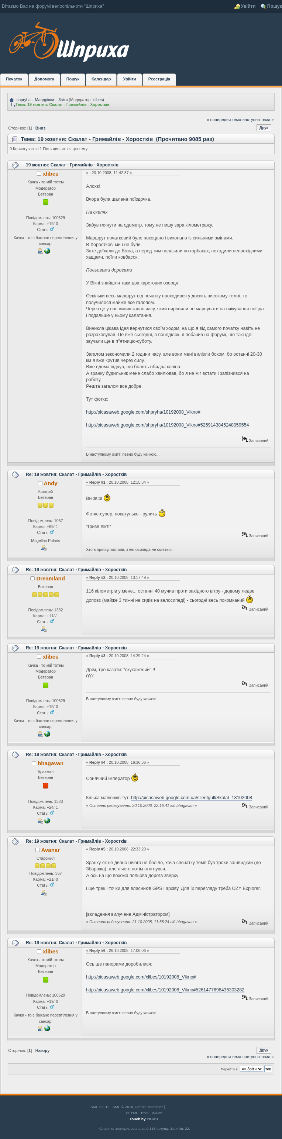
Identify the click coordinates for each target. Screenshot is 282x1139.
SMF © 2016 (123, 1107)
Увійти (248, 6)
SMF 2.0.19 (100, 1107)
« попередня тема (224, 119)
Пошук (274, 6)
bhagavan (50, 763)
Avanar (50, 850)
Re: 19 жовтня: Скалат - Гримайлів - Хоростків (76, 474)
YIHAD (152, 1119)
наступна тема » (258, 119)
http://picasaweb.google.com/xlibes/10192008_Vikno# (141, 977)
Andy (50, 483)
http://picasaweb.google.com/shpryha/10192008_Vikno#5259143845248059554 (167, 425)
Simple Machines (149, 1107)
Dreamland (50, 578)
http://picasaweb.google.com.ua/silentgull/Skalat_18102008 (191, 797)
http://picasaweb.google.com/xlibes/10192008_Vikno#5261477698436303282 (165, 990)
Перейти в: (229, 1069)
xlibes (98, 99)
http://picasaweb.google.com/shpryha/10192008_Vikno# (143, 412)
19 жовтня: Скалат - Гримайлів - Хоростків (72, 165)
